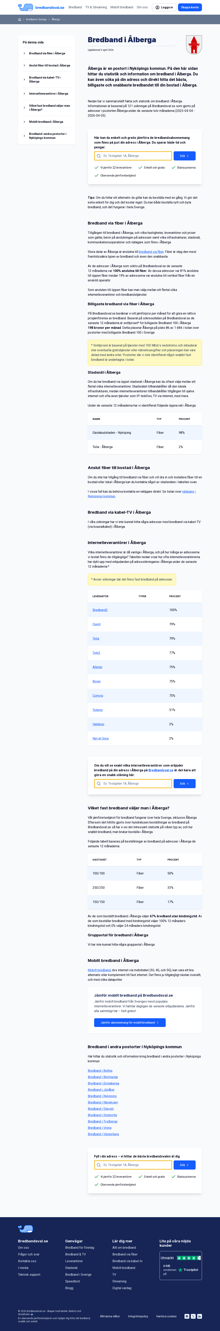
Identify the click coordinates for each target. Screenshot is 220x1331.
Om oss (142, 7)
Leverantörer (74, 1261)
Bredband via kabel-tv (127, 1261)
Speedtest (72, 1281)
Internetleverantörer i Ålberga (48, 93)
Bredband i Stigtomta (102, 1115)
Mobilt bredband (121, 7)
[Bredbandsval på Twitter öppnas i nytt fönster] (193, 1316)
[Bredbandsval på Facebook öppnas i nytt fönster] (187, 1316)
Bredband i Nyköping (102, 1096)
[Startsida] (19, 19)
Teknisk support (29, 1274)
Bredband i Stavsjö (101, 1109)
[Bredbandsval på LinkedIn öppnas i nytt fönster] (199, 1316)
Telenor (98, 710)
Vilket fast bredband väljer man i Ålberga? (49, 107)
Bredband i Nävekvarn (103, 1102)
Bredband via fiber (125, 1254)
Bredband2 (100, 610)
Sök (184, 155)
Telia (96, 638)
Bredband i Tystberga (102, 1121)
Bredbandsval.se (160, 770)
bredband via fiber (151, 252)
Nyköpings (139, 68)
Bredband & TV (75, 1254)
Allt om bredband (124, 1247)
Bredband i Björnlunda (103, 1077)
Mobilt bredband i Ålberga (46, 121)
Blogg (69, 1288)
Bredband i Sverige (36, 19)
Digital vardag (121, 1288)
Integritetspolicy (138, 1316)
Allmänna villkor (110, 1316)
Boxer (97, 681)
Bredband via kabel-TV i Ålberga (44, 79)
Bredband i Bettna (100, 1071)
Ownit (96, 624)
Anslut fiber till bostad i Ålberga (49, 65)
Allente (97, 667)
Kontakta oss (27, 1261)
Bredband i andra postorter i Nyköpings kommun (47, 135)
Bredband (75, 7)
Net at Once (101, 738)
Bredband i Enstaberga (103, 1083)
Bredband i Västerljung (103, 1134)
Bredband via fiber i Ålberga (47, 53)
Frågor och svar (28, 1254)
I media (23, 1268)
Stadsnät (71, 1268)
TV (114, 1274)
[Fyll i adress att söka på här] (133, 155)
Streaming (119, 1281)
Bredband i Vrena (99, 1128)
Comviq (98, 696)
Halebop (98, 724)
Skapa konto (190, 7)
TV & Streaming (96, 7)
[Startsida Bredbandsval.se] (41, 7)
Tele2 (96, 653)
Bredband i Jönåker (101, 1090)
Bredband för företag (79, 1247)
